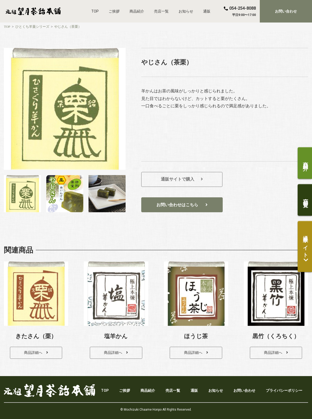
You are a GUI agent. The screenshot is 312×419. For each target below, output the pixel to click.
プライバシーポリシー (284, 390)
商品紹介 (136, 11)
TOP (95, 11)
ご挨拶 (114, 11)
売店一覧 (161, 11)
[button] (286, 11)
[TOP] (7, 27)
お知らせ (186, 11)
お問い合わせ (244, 390)
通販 (206, 11)
